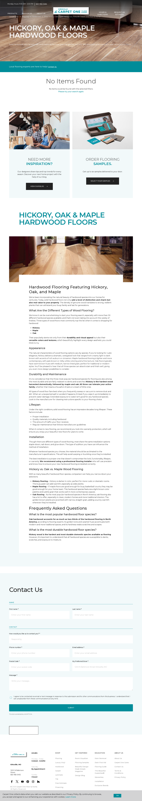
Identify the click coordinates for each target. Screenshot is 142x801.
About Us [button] (41, 13)
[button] (129, 13)
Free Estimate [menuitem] (61, 783)
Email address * (78, 647)
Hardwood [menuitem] (59, 767)
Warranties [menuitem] (99, 777)
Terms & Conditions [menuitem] (118, 772)
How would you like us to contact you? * (24, 633)
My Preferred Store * (80, 661)
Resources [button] (27, 13)
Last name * (77, 609)
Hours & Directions (102, 13)
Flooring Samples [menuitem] (82, 763)
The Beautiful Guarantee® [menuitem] (100, 772)
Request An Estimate (119, 13)
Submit (71, 708)
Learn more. (70, 797)
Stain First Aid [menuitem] (100, 763)
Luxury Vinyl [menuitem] (60, 763)
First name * (14, 609)
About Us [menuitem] (118, 758)
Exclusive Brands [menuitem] (101, 786)
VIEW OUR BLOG (39, 186)
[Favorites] (132, 13)
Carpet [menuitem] (58, 771)
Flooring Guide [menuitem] (100, 767)
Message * (13, 675)
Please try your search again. (71, 92)
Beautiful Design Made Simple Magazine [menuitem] (81, 769)
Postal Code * (14, 661)
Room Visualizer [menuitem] (81, 758)
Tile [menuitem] (56, 779)
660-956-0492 (41, 4)
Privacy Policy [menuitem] (120, 777)
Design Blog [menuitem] (80, 775)
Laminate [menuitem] (59, 775)
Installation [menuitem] (99, 781)
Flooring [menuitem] (58, 758)
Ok (117, 796)
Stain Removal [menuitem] (100, 758)
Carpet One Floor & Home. (26, 787)
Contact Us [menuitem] (118, 767)
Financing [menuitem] (59, 787)
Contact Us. (52, 67)
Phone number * (15, 647)
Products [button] (12, 13)
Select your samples (103, 181)
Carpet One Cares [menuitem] (121, 763)
